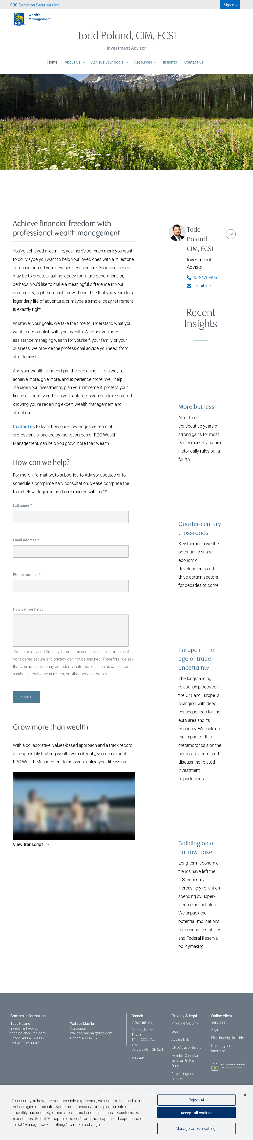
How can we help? (28, 610)
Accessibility (180, 1039)
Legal (175, 1031)
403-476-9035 (203, 277)
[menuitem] (35, 4)
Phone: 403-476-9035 (27, 1038)
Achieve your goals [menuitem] (109, 60)
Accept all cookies (196, 1112)
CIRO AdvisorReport (186, 1047)
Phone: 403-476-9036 (87, 1038)
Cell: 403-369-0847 (24, 1043)
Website (137, 1057)
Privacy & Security (184, 1023)
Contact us (24, 426)
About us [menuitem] (75, 60)
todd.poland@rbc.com (28, 1033)
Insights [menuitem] (170, 60)
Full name (22, 506)
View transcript (28, 844)
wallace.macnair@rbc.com (91, 1033)
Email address (26, 540)
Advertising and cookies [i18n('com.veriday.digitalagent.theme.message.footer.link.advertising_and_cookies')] (182, 1076)
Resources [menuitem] (145, 60)
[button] (231, 234)
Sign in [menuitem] (230, 5)
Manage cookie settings (196, 1128)
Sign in (216, 1029)
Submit (27, 697)
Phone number (27, 575)
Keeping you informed (220, 1048)
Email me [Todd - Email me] (199, 286)
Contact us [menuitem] (193, 60)
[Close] (245, 1095)
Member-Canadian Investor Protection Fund (185, 1060)
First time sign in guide (227, 1038)
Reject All (197, 1099)
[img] (126, 98)
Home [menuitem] (52, 60)
